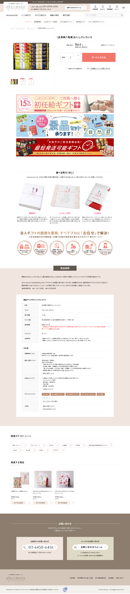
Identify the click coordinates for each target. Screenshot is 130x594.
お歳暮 (67, 446)
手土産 (31, 451)
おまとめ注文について (49, 409)
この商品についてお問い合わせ (98, 69)
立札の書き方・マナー (66, 22)
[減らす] (78, 59)
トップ (12, 28)
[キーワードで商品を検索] (104, 15)
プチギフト (59, 451)
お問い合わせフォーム (74, 7)
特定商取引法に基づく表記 (85, 578)
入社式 (17, 451)
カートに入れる (18, 503)
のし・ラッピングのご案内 (50, 401)
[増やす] (78, 55)
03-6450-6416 (50, 6)
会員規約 (72, 578)
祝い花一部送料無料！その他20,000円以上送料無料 (48, 2)
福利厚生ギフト (80, 22)
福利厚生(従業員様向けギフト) (101, 446)
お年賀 (81, 446)
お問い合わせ (65, 370)
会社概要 (111, 578)
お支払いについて (48, 389)
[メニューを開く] (123, 8)
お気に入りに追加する (74, 69)
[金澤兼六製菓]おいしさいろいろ (45, 28)
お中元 (54, 446)
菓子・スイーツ (31, 28)
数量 (63, 57)
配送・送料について (48, 373)
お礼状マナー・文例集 (50, 22)
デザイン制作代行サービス (96, 22)
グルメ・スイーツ (20, 28)
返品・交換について (48, 406)
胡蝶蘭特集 (37, 22)
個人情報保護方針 (100, 578)
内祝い (44, 451)
